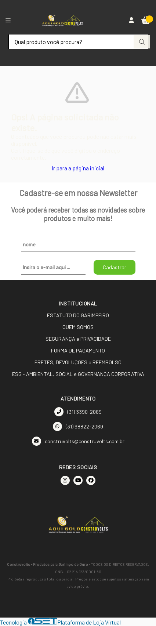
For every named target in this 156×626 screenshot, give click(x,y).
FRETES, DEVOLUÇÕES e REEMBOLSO (78, 362)
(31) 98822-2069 (78, 426)
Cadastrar (114, 267)
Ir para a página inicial (78, 167)
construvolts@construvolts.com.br (78, 441)
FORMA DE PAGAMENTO (78, 350)
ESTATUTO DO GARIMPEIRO (78, 315)
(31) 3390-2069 (78, 411)
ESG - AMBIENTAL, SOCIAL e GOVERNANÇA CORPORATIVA (78, 374)
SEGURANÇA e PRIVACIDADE (78, 339)
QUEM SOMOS (78, 327)
